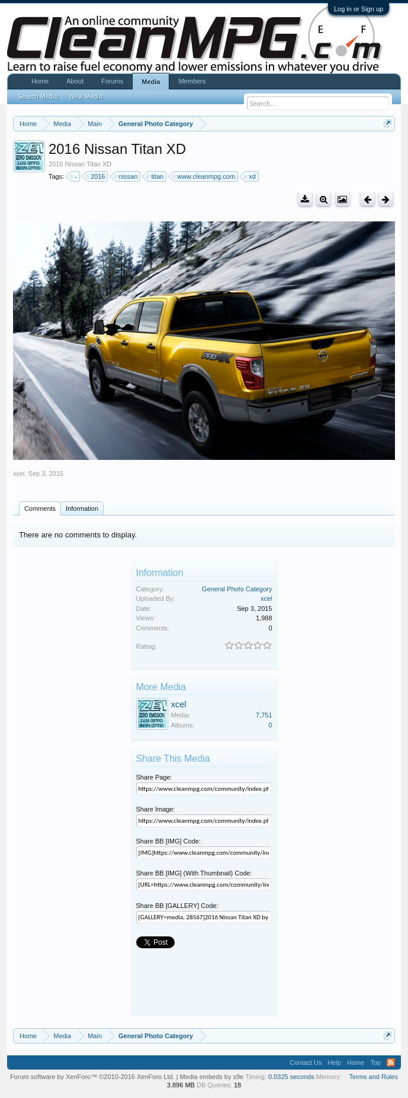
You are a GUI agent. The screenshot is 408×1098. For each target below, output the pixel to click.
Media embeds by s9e (212, 1076)
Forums (112, 81)
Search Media (38, 96)
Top (375, 1062)
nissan (126, 176)
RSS (391, 1062)
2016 (96, 176)
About (74, 81)
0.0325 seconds (291, 1076)
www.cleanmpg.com (204, 176)
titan (155, 176)
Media (151, 81)
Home (40, 81)
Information (82, 508)
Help (334, 1062)
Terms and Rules (374, 1076)
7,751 (264, 715)
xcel (19, 473)
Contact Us (306, 1062)
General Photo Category (237, 589)
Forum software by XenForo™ (92, 1076)
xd (250, 176)
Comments (40, 508)
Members (191, 81)
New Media (86, 96)
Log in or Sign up (358, 8)
